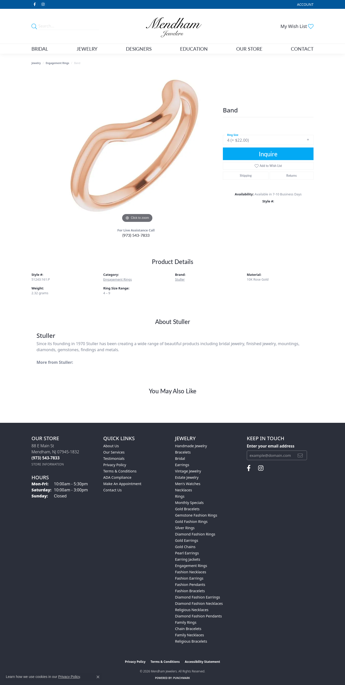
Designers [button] (139, 48)
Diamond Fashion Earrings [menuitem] (197, 597)
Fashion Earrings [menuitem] (189, 578)
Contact (302, 48)
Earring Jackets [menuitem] (187, 559)
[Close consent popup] (97, 676)
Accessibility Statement (202, 662)
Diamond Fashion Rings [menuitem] (195, 534)
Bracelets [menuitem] (183, 452)
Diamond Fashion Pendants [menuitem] (198, 616)
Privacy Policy (114, 464)
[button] (305, 4)
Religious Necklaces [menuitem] (192, 609)
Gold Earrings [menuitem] (186, 540)
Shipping (246, 175)
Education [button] (194, 48)
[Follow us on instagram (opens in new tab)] (43, 5)
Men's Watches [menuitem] (187, 483)
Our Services (114, 452)
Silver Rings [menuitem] (185, 527)
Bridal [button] (39, 48)
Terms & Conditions (119, 471)
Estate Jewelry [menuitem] (186, 477)
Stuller (180, 279)
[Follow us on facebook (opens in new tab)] (34, 5)
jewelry (36, 63)
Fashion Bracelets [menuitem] (190, 590)
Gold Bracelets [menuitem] (187, 509)
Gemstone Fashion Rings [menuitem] (196, 515)
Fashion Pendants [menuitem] (190, 584)
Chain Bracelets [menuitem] (188, 628)
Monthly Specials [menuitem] (189, 502)
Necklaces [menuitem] (183, 490)
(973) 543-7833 (136, 235)
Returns (291, 175)
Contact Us (112, 490)
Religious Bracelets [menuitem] (191, 641)
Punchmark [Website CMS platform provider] (181, 678)
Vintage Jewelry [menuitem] (188, 471)
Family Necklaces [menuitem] (189, 635)
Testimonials (113, 458)
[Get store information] (47, 464)
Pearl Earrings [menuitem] (187, 553)
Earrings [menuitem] (182, 464)
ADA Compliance (117, 477)
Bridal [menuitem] (180, 458)
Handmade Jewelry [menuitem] (191, 445)
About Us (111, 445)
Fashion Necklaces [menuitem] (190, 572)
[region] (137, 148)
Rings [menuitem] (179, 496)
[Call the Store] (45, 458)
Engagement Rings (57, 63)
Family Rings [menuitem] (185, 622)
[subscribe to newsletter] (300, 455)
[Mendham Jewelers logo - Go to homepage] (172, 26)
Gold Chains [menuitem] (185, 546)
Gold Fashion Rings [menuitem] (191, 521)
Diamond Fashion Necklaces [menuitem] (199, 603)
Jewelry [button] (87, 48)
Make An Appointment (122, 483)
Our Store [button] (249, 48)
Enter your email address (270, 446)
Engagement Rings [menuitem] (191, 565)
